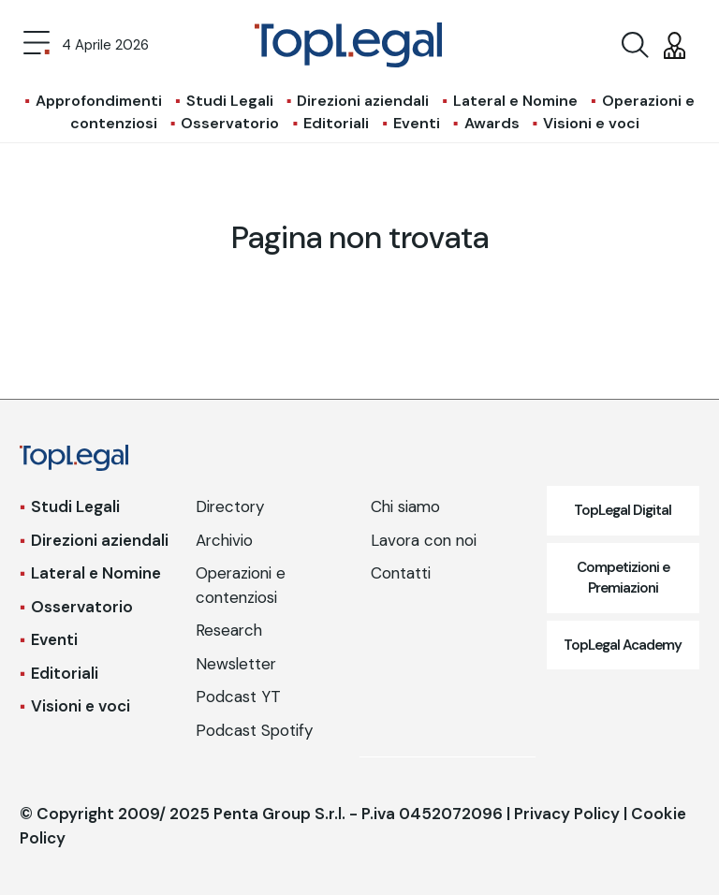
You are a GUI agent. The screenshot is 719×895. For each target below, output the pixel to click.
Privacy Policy (567, 813)
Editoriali (336, 123)
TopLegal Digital (622, 510)
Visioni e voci (591, 123)
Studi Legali (229, 100)
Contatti (401, 573)
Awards (492, 123)
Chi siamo (405, 506)
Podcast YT (238, 696)
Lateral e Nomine (515, 100)
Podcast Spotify (254, 730)
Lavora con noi (424, 540)
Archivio (224, 540)
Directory (230, 506)
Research (229, 630)
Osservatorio (230, 123)
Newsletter (236, 663)
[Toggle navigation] (36, 45)
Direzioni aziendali (363, 100)
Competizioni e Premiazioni (623, 578)
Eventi (416, 123)
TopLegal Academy (623, 645)
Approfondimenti (99, 100)
